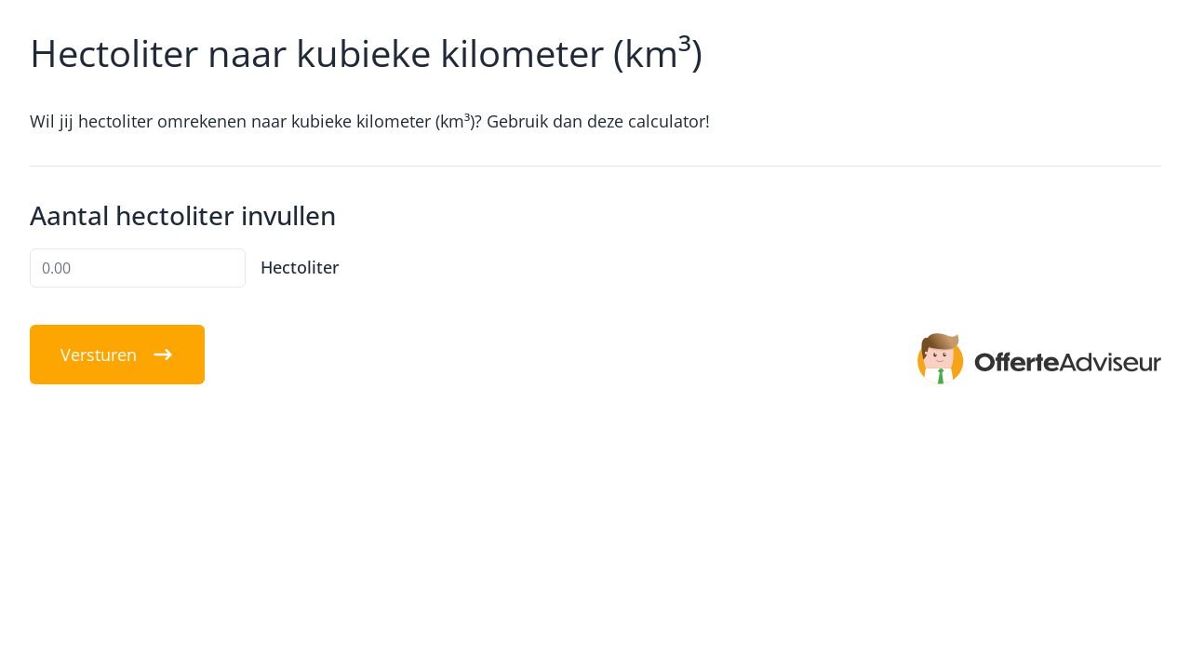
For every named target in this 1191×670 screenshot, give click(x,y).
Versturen (117, 354)
